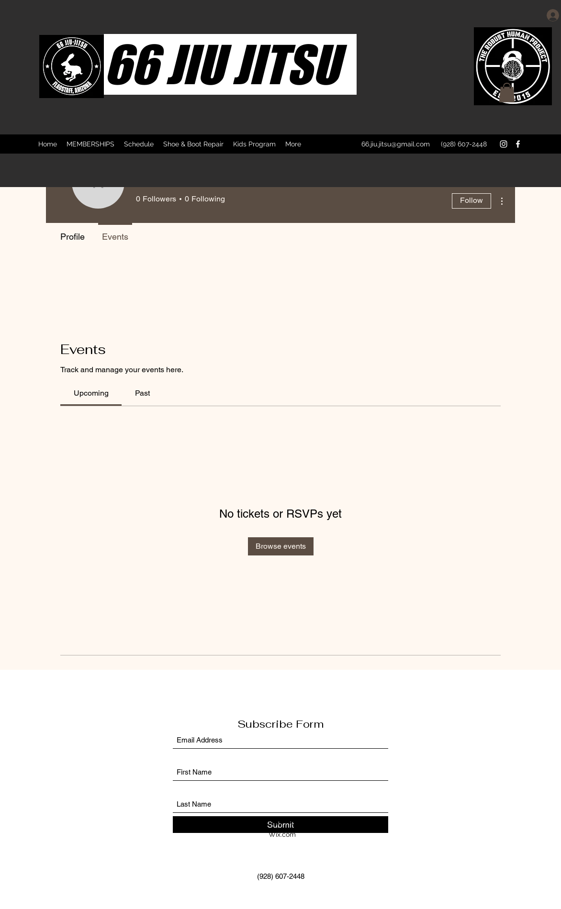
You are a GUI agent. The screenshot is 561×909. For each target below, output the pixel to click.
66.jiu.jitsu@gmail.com (395, 144)
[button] (507, 92)
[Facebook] (518, 144)
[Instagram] (503, 144)
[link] (91, 393)
